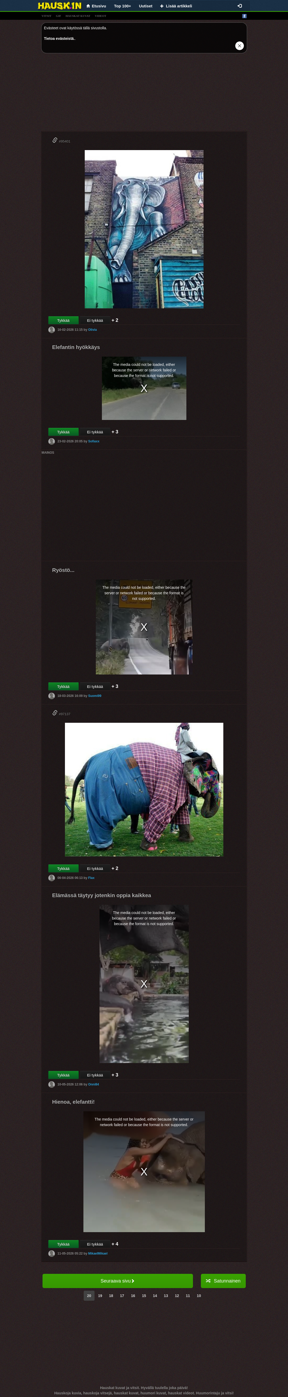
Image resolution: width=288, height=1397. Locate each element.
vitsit (46, 15)
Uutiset (145, 6)
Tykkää (63, 320)
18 (111, 1296)
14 (155, 1296)
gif (58, 15)
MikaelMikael (97, 1253)
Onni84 (93, 1084)
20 (89, 1296)
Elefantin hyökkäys (76, 347)
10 (199, 1296)
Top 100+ (122, 6)
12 (177, 1296)
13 (166, 1296)
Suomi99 (94, 696)
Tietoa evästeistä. (59, 38)
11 (188, 1296)
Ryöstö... (63, 570)
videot (100, 15)
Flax (91, 878)
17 (122, 1296)
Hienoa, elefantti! (73, 1102)
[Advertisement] (144, 94)
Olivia (92, 330)
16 (133, 1296)
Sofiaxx (94, 441)
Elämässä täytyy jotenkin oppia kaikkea (101, 895)
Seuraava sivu (118, 1281)
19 (100, 1296)
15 (144, 1296)
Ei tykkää (95, 320)
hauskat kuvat (77, 15)
